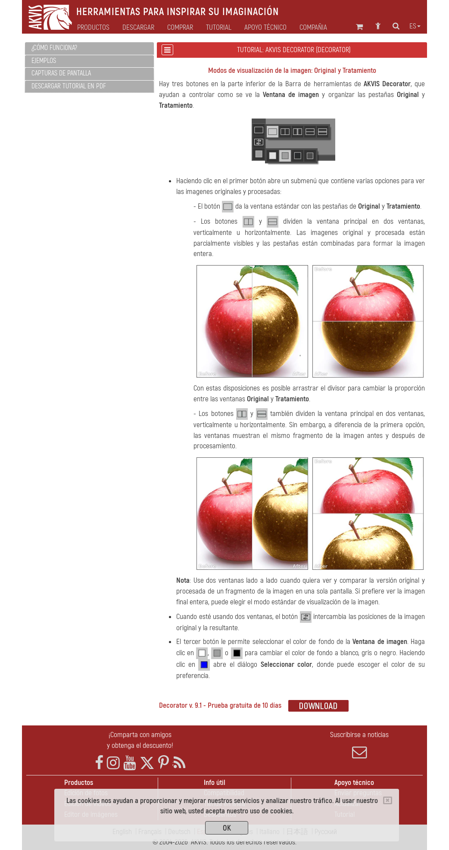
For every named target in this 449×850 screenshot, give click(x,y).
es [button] (415, 26)
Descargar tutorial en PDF (68, 86)
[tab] (89, 48)
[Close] (387, 800)
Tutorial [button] (218, 27)
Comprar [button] (180, 27)
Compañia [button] (313, 27)
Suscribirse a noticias (359, 744)
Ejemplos (43, 60)
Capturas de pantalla (61, 73)
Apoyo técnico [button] (265, 27)
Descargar (138, 27)
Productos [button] (93, 27)
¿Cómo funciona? (54, 48)
